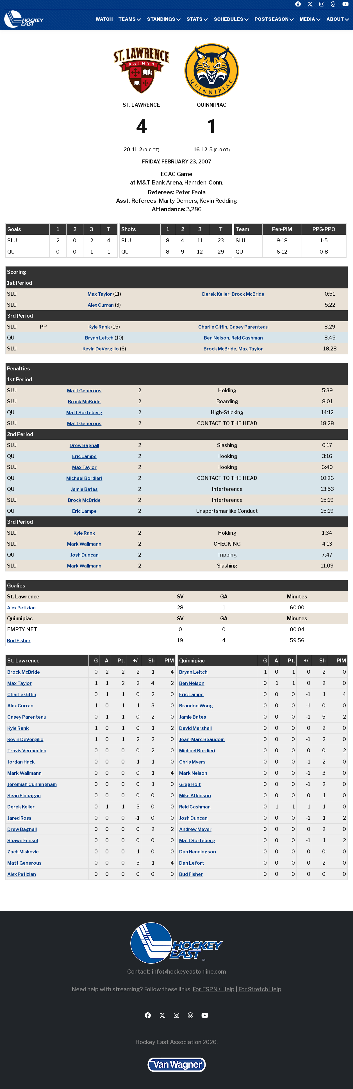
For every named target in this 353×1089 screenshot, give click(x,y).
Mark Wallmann (86, 544)
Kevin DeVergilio (99, 349)
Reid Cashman (249, 338)
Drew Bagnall (86, 445)
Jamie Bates (86, 489)
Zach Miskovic (24, 852)
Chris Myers (193, 762)
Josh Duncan (86, 555)
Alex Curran (99, 305)
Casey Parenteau (250, 327)
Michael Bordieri (86, 478)
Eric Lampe (86, 456)
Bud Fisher (20, 640)
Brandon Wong (197, 705)
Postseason (272, 19)
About (335, 19)
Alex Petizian (22, 607)
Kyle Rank (98, 327)
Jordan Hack (22, 762)
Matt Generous (86, 390)
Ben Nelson (216, 338)
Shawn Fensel (23, 840)
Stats (195, 19)
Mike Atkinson (196, 795)
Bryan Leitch (98, 338)
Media (307, 19)
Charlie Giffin (212, 327)
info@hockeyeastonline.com (189, 971)
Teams (127, 19)
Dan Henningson (198, 852)
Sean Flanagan (24, 795)
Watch (104, 19)
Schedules (228, 19)
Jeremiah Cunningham (33, 784)
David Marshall (196, 728)
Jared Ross (20, 818)
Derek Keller (215, 294)
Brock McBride (250, 294)
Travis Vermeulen (28, 750)
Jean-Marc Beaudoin (203, 739)
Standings (161, 19)
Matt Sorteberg (86, 412)
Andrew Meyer (197, 829)
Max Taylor (99, 294)
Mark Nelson (194, 773)
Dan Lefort (192, 863)
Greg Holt (191, 784)
